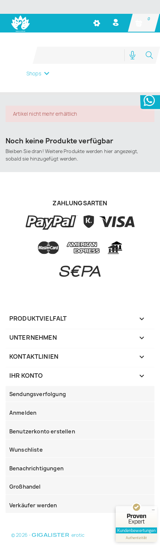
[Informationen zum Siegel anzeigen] (136, 537)
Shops (33, 73)
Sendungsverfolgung (37, 394)
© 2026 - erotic (47, 535)
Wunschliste (26, 449)
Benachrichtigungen (36, 468)
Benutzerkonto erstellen (42, 431)
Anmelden (22, 412)
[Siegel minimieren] (153, 510)
